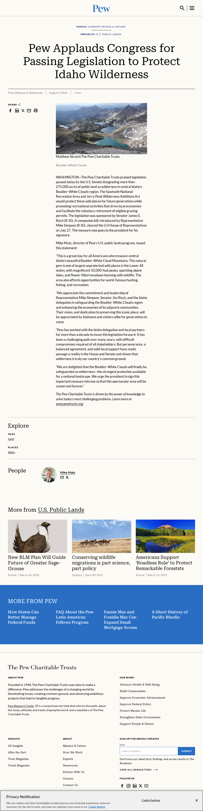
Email (122, 744)
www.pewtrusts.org (69, 403)
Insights (14, 738)
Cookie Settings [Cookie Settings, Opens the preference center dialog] (151, 800)
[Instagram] (128, 785)
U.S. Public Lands (61, 509)
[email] (62, 477)
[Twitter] (140, 785)
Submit (186, 750)
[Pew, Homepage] (101, 8)
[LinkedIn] (134, 785)
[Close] (196, 800)
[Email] (149, 751)
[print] (35, 110)
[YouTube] (146, 785)
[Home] (42, 667)
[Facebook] (122, 785)
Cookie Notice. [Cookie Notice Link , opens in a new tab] (96, 806)
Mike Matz (67, 472)
